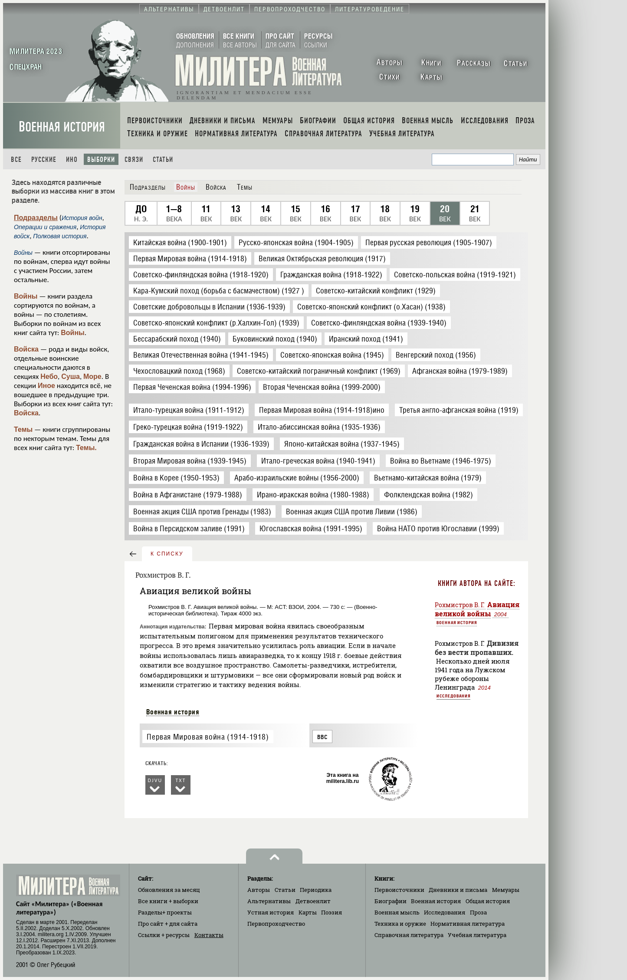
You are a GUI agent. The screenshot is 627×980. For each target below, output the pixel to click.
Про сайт (167, 923)
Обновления (169, 890)
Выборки (101, 159)
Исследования (453, 695)
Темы (23, 429)
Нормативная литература (467, 923)
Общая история (488, 901)
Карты (308, 912)
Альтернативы (269, 901)
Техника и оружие (400, 923)
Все (16, 159)
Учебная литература (477, 935)
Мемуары (505, 890)
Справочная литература (408, 935)
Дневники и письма (458, 890)
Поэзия (331, 912)
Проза (478, 912)
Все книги (168, 901)
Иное (46, 385)
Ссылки (164, 935)
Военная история (62, 127)
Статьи (163, 159)
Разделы (165, 912)
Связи (134, 159)
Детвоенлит (313, 901)
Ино (72, 159)
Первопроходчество (276, 923)
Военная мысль (397, 912)
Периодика (316, 890)
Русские (43, 159)
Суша (70, 376)
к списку (167, 554)
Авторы (258, 890)
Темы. (86, 447)
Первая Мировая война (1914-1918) (208, 736)
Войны (26, 296)
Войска (26, 349)
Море (92, 376)
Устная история (270, 912)
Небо (49, 376)
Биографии (390, 901)
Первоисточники (399, 890)
